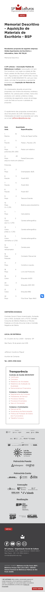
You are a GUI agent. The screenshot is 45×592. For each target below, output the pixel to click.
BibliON (32, 567)
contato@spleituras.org (12, 555)
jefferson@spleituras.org (21, 118)
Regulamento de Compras (20, 394)
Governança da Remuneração (21, 411)
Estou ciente (37, 588)
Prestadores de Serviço (19, 396)
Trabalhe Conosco (17, 418)
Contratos (14, 379)
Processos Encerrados (19, 401)
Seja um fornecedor (18, 403)
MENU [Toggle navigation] (22, 15)
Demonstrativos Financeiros (21, 388)
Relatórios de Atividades (20, 381)
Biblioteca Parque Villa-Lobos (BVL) (16, 567)
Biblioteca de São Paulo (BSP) (27, 565)
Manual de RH (16, 409)
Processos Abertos (17, 399)
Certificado (15, 377)
